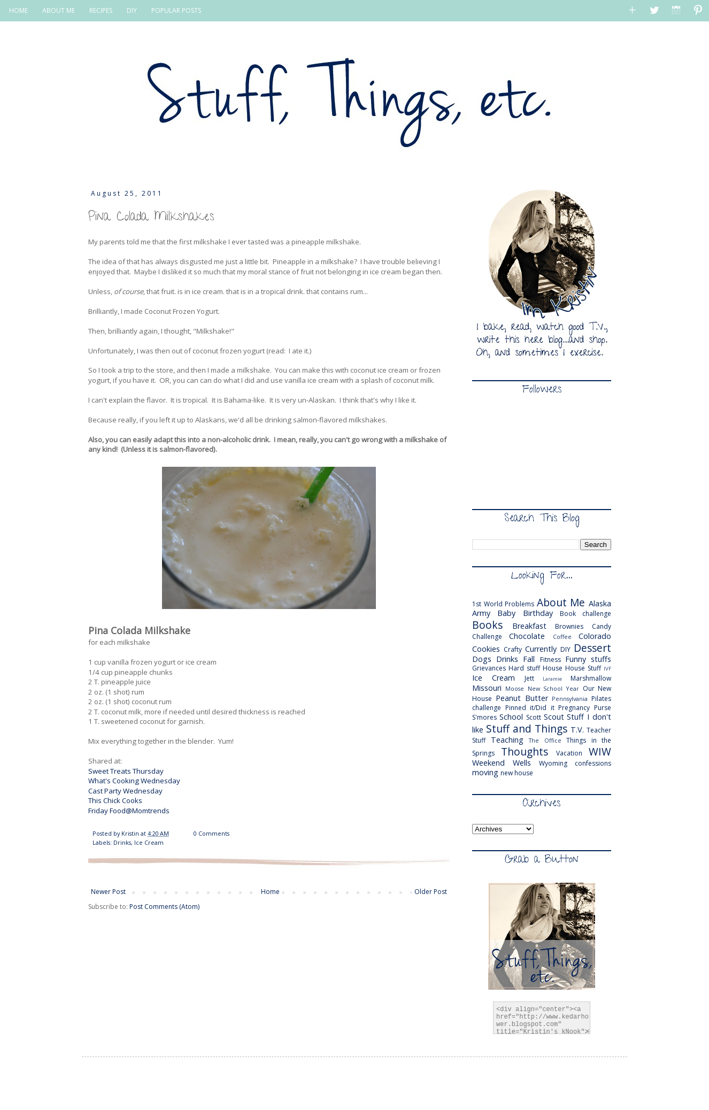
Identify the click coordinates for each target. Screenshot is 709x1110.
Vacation (569, 753)
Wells (522, 763)
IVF (607, 668)
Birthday (538, 613)
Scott (533, 717)
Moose (514, 688)
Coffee (562, 637)
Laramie (552, 678)
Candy (601, 626)
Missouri (487, 688)
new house (516, 772)
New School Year (554, 688)
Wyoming (553, 763)
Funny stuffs (588, 659)
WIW (600, 751)
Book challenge (585, 613)
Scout (554, 717)
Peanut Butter (522, 698)
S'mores (484, 717)
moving (485, 772)
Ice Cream (149, 842)
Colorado (595, 636)
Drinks (122, 842)
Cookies (486, 649)
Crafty (513, 649)
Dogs (481, 659)
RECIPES (100, 10)
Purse (602, 707)
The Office (545, 740)
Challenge (487, 636)
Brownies (569, 626)
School (511, 717)
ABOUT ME (58, 10)
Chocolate (527, 636)
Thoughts (524, 751)
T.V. (577, 729)
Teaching (507, 740)
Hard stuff (524, 668)
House (552, 668)
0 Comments (211, 833)
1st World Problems (503, 603)
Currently (541, 649)
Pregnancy (574, 707)
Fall (529, 659)
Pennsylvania (570, 699)
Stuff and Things (526, 728)
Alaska (600, 603)
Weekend (488, 763)
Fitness (550, 659)
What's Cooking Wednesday (135, 780)
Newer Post (108, 891)
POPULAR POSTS (176, 10)
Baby (506, 613)
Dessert (592, 648)
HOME (18, 10)
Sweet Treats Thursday (126, 771)
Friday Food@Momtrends (128, 810)
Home (270, 891)
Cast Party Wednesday (125, 791)
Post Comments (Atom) (164, 906)
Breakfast (529, 626)
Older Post (430, 891)
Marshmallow (591, 678)
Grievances (489, 668)
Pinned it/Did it (529, 707)
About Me (561, 602)
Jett (529, 678)
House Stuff (583, 668)
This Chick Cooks (115, 800)
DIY (132, 10)
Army (481, 613)
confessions (593, 763)
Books (487, 625)
